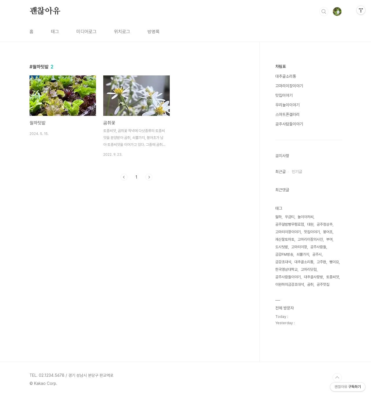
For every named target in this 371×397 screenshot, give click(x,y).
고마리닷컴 (309, 269)
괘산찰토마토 (284, 239)
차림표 (280, 66)
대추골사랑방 (313, 277)
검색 (324, 11)
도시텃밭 (281, 247)
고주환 (321, 262)
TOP (337, 377)
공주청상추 (325, 224)
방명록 (153, 31)
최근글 (280, 171)
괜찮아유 (44, 11)
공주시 (317, 254)
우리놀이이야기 (287, 105)
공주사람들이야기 (289, 124)
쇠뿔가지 (302, 254)
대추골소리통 (285, 76)
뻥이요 (334, 262)
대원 (310, 224)
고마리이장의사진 (310, 239)
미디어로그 (86, 31)
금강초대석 (283, 262)
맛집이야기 (284, 95)
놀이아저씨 (305, 217)
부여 (329, 239)
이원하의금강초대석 (289, 284)
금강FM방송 (284, 254)
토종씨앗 (332, 277)
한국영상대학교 (286, 269)
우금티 (289, 217)
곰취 (310, 284)
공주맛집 (323, 284)
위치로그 (122, 31)
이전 (124, 177)
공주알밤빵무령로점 (289, 224)
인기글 (297, 171)
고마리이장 (299, 247)
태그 (55, 31)
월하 (278, 217)
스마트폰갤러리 (287, 114)
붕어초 (328, 232)
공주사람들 (318, 247)
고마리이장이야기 (289, 86)
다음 (148, 177)
